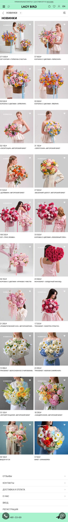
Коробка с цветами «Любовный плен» (50, 237)
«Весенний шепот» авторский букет (50, 193)
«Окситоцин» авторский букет (13, 148)
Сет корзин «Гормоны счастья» (13, 59)
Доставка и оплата (34, 489)
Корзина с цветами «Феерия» (47, 104)
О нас (34, 496)
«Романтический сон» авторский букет (16, 326)
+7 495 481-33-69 (11, 517)
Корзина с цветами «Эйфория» (13, 104)
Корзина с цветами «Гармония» (48, 59)
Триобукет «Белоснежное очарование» (16, 371)
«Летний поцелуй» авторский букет (15, 415)
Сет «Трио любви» (7, 237)
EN (63, 6)
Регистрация (10, 509)
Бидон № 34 (5, 459)
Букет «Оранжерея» (42, 459)
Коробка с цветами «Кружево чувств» (16, 282)
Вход (5, 503)
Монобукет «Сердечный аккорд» (48, 282)
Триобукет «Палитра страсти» (47, 326)
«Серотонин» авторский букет (47, 148)
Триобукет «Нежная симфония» (48, 371)
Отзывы (34, 476)
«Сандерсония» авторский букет (48, 415)
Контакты (34, 483)
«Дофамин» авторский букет (12, 193)
